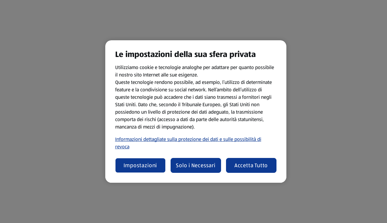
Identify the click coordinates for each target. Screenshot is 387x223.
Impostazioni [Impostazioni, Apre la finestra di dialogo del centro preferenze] (140, 165)
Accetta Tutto (251, 165)
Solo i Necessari (195, 165)
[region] (195, 111)
